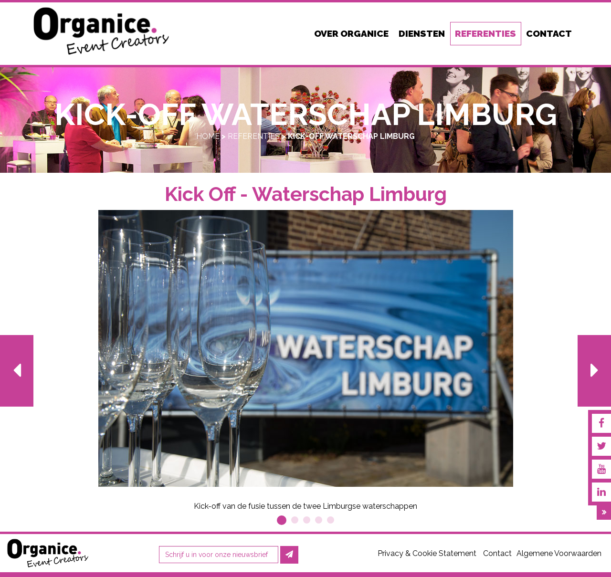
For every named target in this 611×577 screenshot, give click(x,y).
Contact (497, 553)
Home (208, 136)
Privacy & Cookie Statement (427, 553)
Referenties (254, 136)
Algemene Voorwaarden (558, 553)
